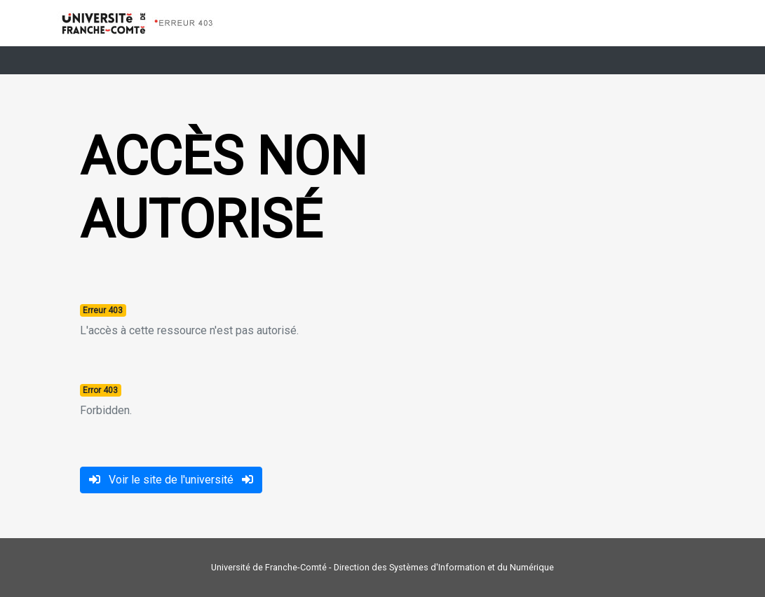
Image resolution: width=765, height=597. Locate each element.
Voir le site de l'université (171, 479)
